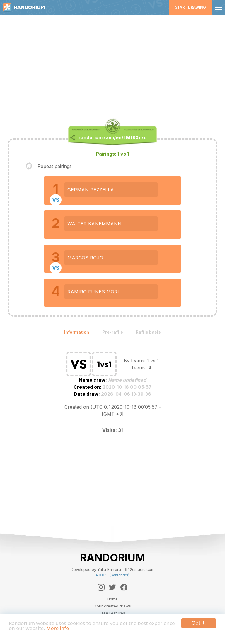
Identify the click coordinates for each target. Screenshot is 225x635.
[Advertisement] (112, 66)
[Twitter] (112, 587)
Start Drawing (190, 7)
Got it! (199, 623)
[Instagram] (101, 587)
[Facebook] (123, 587)
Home (112, 599)
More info (57, 628)
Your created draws (112, 606)
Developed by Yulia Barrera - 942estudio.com (112, 569)
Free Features (112, 613)
